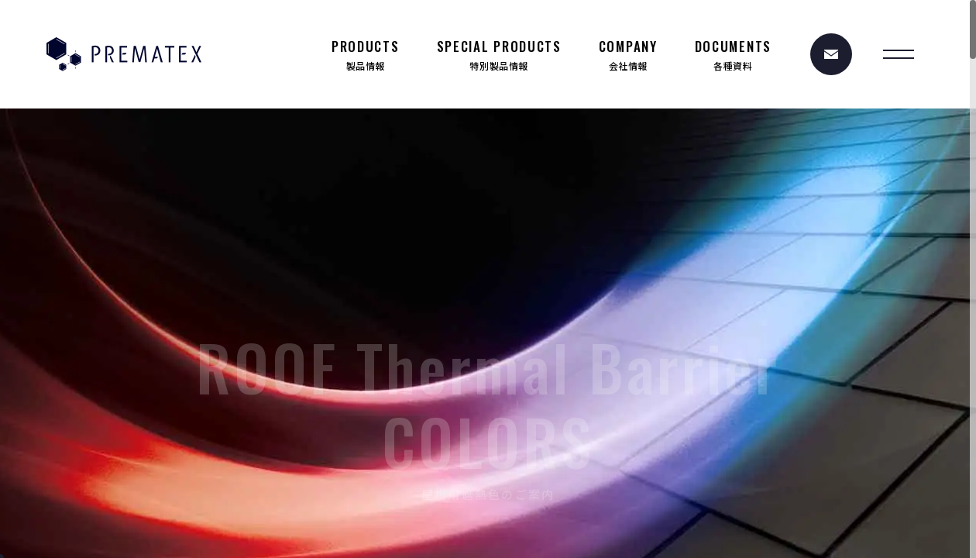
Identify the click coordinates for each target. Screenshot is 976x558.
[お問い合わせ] (831, 54)
